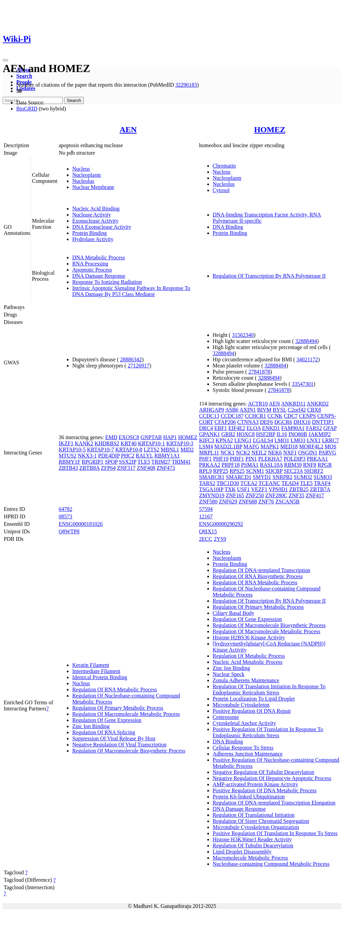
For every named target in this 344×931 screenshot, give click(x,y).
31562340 (243, 335)
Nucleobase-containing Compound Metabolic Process (271, 864)
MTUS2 (67, 456)
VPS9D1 (278, 489)
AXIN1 (248, 410)
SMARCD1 (239, 477)
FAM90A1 (293, 428)
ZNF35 (296, 495)
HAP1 (170, 437)
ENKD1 (271, 428)
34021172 (307, 359)
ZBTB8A (89, 468)
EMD (111, 437)
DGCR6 (283, 422)
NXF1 (290, 452)
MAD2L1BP (228, 446)
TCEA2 (249, 483)
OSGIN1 (308, 452)
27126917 (138, 365)
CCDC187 (232, 416)
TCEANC (269, 483)
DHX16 (302, 422)
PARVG (327, 452)
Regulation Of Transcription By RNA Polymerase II (269, 276)
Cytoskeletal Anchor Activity (244, 723)
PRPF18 (231, 465)
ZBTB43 (68, 468)
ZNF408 (146, 468)
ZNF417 (315, 495)
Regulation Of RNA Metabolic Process (114, 689)
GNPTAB (151, 437)
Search (24, 76)
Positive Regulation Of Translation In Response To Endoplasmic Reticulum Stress (268, 732)
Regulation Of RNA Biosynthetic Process (258, 576)
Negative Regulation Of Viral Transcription (119, 744)
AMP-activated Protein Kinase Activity (255, 784)
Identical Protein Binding (99, 677)
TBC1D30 (227, 483)
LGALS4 (263, 440)
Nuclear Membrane (93, 187)
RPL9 (205, 471)
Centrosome (226, 717)
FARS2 (314, 428)
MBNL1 (170, 449)
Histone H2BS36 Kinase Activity (249, 637)
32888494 (306, 341)
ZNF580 (208, 501)
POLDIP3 (294, 459)
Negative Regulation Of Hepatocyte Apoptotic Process (272, 778)
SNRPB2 (282, 477)
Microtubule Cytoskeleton (241, 705)
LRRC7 (330, 440)
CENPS (307, 416)
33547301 (302, 384)
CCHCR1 (255, 416)
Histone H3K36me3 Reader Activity (252, 839)
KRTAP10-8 (128, 449)
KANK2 (84, 443)
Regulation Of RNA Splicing (103, 732)
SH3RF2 (313, 471)
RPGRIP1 (92, 462)
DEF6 (266, 422)
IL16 (281, 434)
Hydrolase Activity (92, 239)
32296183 (186, 85)
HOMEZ (269, 129)
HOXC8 (245, 434)
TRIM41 (181, 462)
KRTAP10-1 (151, 443)
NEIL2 (258, 452)
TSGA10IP (211, 489)
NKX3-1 (87, 456)
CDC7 (291, 416)
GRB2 (228, 434)
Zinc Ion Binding (91, 726)
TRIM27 (160, 462)
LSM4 (206, 446)
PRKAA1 (317, 459)
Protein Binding (89, 233)
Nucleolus (83, 181)
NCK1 (228, 452)
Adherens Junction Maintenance (248, 754)
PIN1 (251, 459)
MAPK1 (270, 446)
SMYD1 (262, 477)
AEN (128, 129)
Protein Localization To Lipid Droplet (254, 699)
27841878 (259, 372)
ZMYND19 (212, 495)
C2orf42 (297, 410)
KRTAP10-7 (100, 449)
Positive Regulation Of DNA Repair (252, 711)
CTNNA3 (248, 422)
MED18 (289, 446)
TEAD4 (290, 483)
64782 (65, 509)
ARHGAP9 (211, 410)
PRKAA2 (209, 465)
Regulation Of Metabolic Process (249, 656)
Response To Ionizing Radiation (107, 282)
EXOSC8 (129, 437)
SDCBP (273, 471)
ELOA (254, 428)
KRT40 (129, 443)
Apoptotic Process (92, 270)
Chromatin (224, 166)
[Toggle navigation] (5, 60)
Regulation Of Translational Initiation (253, 815)
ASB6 (231, 410)
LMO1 (281, 440)
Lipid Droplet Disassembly (242, 852)
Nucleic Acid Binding (96, 208)
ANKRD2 (318, 404)
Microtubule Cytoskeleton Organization (256, 827)
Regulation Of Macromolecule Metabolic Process (126, 714)
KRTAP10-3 (179, 443)
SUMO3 (322, 477)
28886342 (131, 359)
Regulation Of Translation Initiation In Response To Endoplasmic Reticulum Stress (269, 689)
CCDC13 (209, 416)
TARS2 (207, 483)
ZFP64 (108, 468)
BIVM (264, 410)
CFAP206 (225, 422)
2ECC (205, 539)
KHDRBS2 (107, 443)
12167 (206, 516)
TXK (230, 489)
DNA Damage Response (98, 276)
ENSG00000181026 (81, 524)
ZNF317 (126, 468)
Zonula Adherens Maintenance (246, 680)
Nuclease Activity (91, 215)
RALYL (144, 456)
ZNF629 (228, 501)
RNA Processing (90, 263)
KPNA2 (224, 440)
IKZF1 (66, 443)
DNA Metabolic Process (98, 257)
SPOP (111, 462)
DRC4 (206, 428)
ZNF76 (266, 501)
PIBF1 (237, 459)
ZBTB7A (320, 489)
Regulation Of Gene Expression (106, 720)
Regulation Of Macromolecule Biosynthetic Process (128, 751)
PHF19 (220, 459)
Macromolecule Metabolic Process (250, 858)
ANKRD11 (293, 404)
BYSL (279, 410)
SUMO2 (303, 477)
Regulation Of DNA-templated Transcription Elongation (274, 803)
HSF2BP (265, 434)
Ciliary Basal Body (233, 613)
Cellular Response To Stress (243, 748)
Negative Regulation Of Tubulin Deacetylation (263, 772)
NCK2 (243, 452)
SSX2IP (127, 462)
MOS (331, 446)
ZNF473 (165, 468)
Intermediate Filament (96, 671)
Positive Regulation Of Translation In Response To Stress (275, 833)
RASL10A (271, 465)
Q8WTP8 (69, 531)
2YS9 (220, 539)
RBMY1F (69, 462)
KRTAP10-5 (72, 449)
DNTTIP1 (323, 422)
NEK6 (275, 452)
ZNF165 (235, 495)
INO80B (297, 434)
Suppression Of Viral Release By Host (113, 738)
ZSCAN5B (287, 501)
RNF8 (309, 465)
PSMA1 (250, 465)
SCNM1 (255, 471)
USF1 (243, 489)
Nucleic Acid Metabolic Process (248, 662)
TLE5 (143, 462)
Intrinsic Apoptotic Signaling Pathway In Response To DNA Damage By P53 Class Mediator (131, 291)
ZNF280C (276, 495)
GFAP (330, 428)
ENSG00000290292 (221, 524)
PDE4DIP (108, 456)
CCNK (274, 416)
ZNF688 (247, 501)
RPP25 (220, 471)
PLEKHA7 (270, 459)
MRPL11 (209, 452)
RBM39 (293, 465)
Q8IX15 (208, 531)
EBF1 (220, 428)
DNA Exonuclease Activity (101, 227)
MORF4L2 (311, 446)
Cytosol (221, 190)
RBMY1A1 (167, 456)
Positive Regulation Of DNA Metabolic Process (265, 790)
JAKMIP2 (319, 434)
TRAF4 (322, 483)
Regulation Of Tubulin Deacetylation (253, 845)
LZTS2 (151, 449)
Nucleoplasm (86, 175)
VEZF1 (259, 489)
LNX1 (314, 440)
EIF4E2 (236, 428)
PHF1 (205, 459)
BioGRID (26, 108)
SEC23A (293, 471)
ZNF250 (255, 495)
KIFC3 (206, 440)
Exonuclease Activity (95, 221)
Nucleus (81, 169)
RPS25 (237, 471)
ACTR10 (258, 404)
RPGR (325, 465)
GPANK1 (209, 434)
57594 (206, 509)
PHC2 (127, 456)
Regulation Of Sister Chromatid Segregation (261, 821)
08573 (65, 516)
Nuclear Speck (229, 674)
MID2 (187, 449)
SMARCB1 (212, 477)
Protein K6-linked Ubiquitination (249, 796)
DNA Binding (228, 227)
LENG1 (243, 440)
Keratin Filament (90, 665)
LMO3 (298, 440)
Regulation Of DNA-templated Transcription (261, 570)
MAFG (251, 446)
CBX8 (314, 410)
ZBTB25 (299, 489)
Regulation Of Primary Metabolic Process (117, 708)
